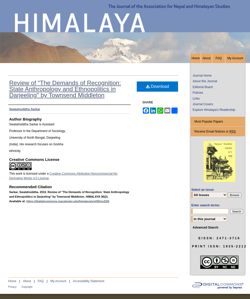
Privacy (12, 286)
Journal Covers (203, 104)
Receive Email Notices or (215, 132)
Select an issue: (203, 190)
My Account (58, 281)
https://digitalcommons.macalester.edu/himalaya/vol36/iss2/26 (67, 201)
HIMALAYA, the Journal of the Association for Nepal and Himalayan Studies (125, 27)
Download (157, 86)
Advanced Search (205, 227)
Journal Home (202, 75)
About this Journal (205, 81)
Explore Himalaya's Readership (214, 110)
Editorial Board (203, 87)
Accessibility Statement (88, 281)
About (27, 281)
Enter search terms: (205, 205)
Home (12, 281)
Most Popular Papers (208, 121)
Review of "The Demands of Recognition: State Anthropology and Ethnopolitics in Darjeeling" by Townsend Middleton (65, 89)
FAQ (41, 281)
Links (196, 98)
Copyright (26, 286)
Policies (198, 92)
